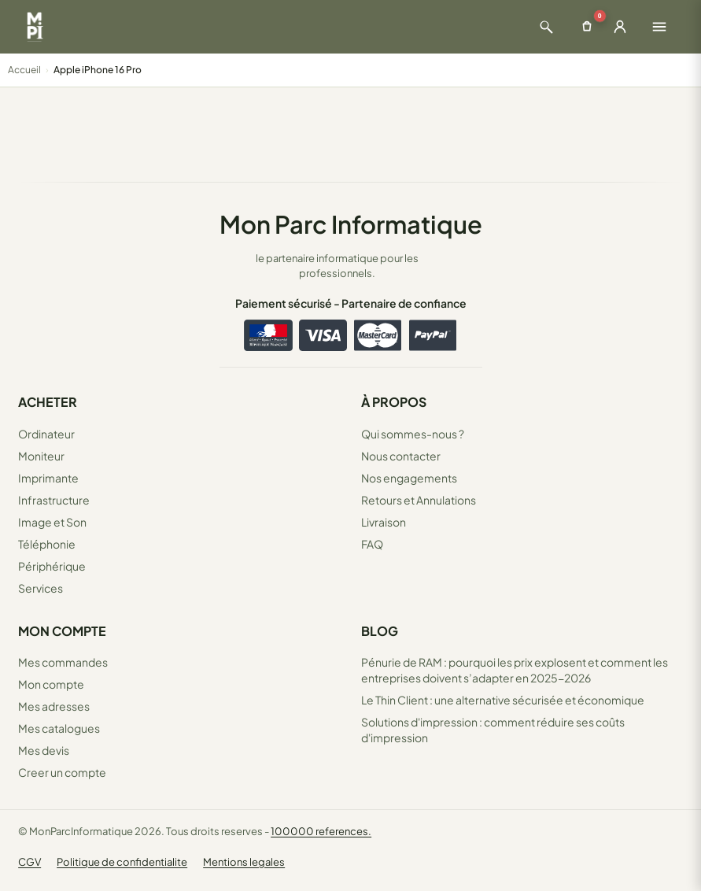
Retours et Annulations (418, 500)
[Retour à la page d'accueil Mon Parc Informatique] (34, 27)
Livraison (383, 522)
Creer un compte (62, 772)
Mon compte (51, 684)
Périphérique (52, 566)
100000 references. (321, 831)
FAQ (372, 544)
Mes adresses (54, 706)
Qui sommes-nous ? (412, 434)
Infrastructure (54, 500)
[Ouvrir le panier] (587, 26)
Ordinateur (46, 434)
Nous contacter (401, 456)
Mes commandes (63, 662)
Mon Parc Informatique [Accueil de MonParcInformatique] (351, 224)
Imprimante (48, 478)
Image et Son (52, 522)
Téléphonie (47, 544)
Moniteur (41, 456)
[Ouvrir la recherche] (546, 27)
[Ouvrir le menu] (659, 27)
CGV (29, 862)
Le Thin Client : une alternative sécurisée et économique (502, 700)
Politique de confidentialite (122, 862)
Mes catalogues (59, 728)
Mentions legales (244, 862)
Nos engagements (409, 478)
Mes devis (43, 750)
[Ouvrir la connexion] (620, 27)
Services (40, 588)
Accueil (24, 70)
